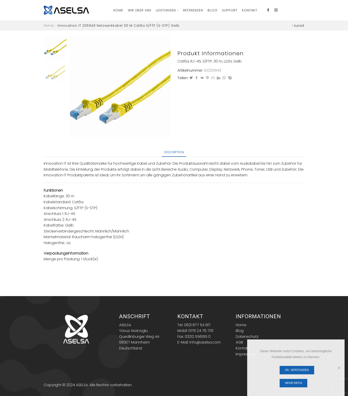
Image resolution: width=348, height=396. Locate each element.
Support (229, 10)
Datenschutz (247, 336)
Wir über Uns (139, 10)
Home (118, 10)
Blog (212, 10)
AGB (239, 342)
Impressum (245, 354)
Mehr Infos (293, 383)
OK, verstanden (297, 370)
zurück (299, 25)
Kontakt (249, 10)
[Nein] (339, 367)
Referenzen (193, 10)
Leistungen (167, 10)
